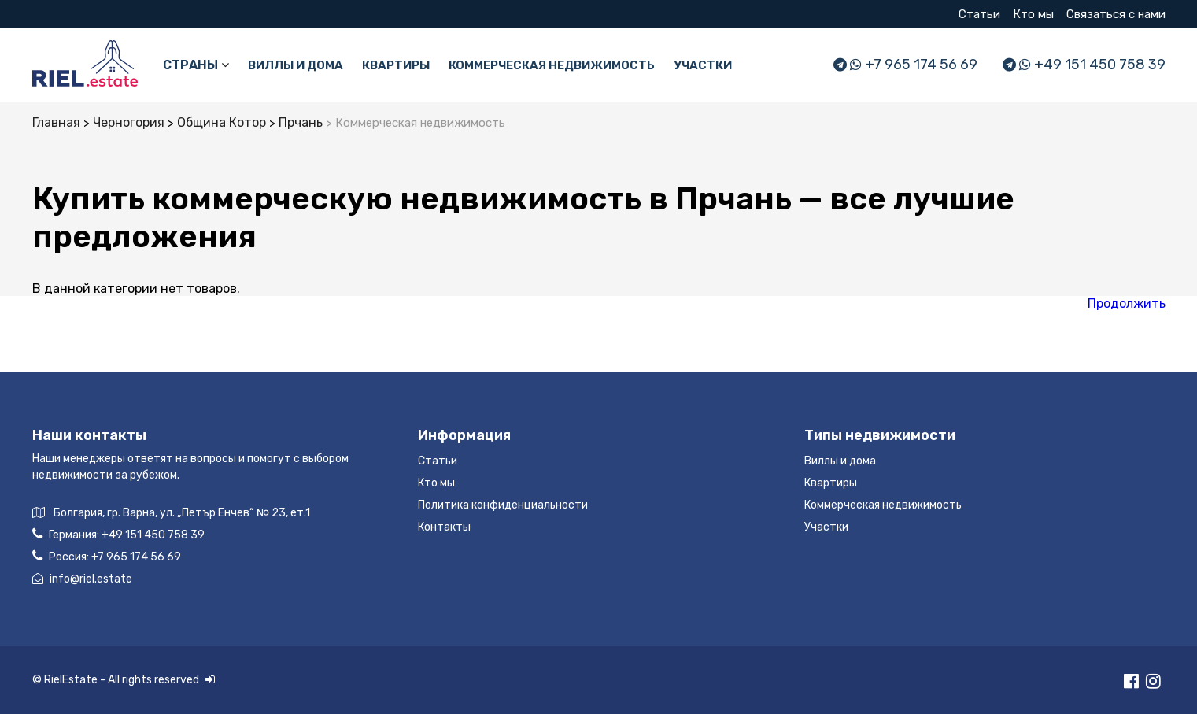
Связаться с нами (1116, 14)
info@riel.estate (82, 579)
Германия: (118, 534)
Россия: (106, 556)
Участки (703, 65)
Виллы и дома (295, 65)
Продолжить (1127, 303)
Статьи (979, 14)
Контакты (444, 527)
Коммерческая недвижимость (552, 65)
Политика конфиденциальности (503, 505)
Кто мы (1033, 14)
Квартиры (396, 65)
